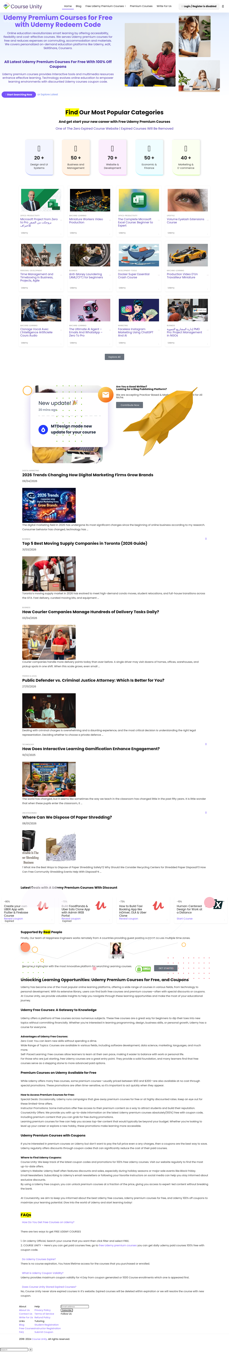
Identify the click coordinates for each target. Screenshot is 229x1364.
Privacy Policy (43, 1310)
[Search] (30, 1349)
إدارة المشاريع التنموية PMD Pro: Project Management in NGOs (184, 332)
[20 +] (39, 149)
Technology (28, 744)
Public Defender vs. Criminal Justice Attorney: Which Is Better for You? (93, 680)
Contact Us (25, 1313)
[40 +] (186, 149)
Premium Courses (141, 6)
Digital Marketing (30, 470)
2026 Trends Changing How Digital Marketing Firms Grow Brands (87, 475)
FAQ (21, 1332)
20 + (39, 158)
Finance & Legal (29, 676)
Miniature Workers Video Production (86, 220)
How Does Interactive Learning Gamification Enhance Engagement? (91, 749)
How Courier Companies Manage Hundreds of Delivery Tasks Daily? (90, 612)
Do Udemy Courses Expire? (39, 1259)
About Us (24, 1310)
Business (73, 270)
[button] (114, 1222)
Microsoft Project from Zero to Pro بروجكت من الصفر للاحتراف (39, 222)
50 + (76, 158)
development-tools (127, 270)
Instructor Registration (48, 1328)
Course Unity (39, 1339)
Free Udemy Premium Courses (105, 6)
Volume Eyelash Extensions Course (185, 220)
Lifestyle (171, 215)
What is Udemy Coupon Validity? (43, 1273)
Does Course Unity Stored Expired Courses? (49, 1287)
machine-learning (77, 215)
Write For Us (164, 6)
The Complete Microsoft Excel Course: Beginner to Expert (135, 222)
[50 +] (76, 149)
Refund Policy (42, 1317)
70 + (112, 158)
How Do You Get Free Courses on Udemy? (48, 1222)
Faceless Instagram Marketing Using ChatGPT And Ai (135, 332)
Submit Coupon (44, 1332)
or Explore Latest (48, 94)
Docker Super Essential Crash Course (133, 275)
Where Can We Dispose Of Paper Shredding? (67, 817)
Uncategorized (29, 813)
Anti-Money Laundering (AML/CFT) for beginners (86, 275)
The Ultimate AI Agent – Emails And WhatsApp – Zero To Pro (85, 332)
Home (68, 6)
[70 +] (112, 149)
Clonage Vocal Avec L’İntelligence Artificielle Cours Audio (36, 332)
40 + (186, 158)
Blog (78, 6)
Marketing (123, 325)
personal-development (31, 270)
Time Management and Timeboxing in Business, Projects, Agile (36, 277)
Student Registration (47, 1324)
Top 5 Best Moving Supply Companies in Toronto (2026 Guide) (84, 543)
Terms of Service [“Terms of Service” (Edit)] (44, 1313)
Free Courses (27, 1328)
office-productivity (30, 215)
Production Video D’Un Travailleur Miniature (182, 275)
